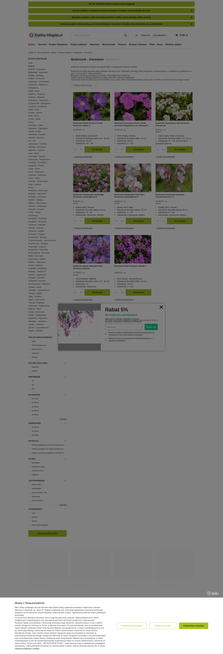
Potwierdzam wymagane (132, 626)
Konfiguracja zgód (163, 626)
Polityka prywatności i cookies (27, 648)
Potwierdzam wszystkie (193, 626)
